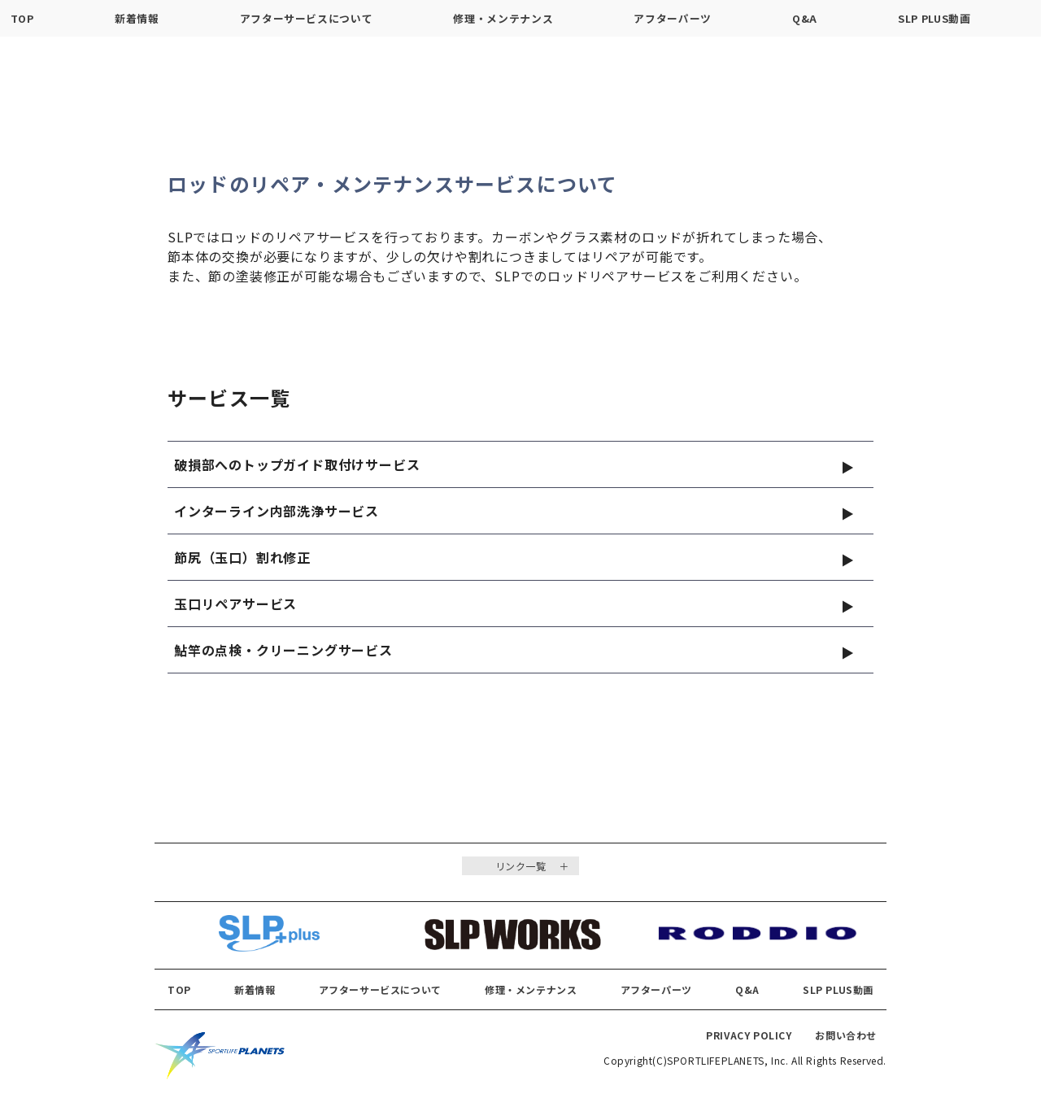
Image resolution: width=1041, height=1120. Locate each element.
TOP (22, 18)
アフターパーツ (672, 18)
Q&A (804, 18)
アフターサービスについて (306, 18)
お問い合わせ (846, 1041)
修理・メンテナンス (503, 18)
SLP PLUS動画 (934, 18)
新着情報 (137, 18)
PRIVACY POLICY (748, 1041)
